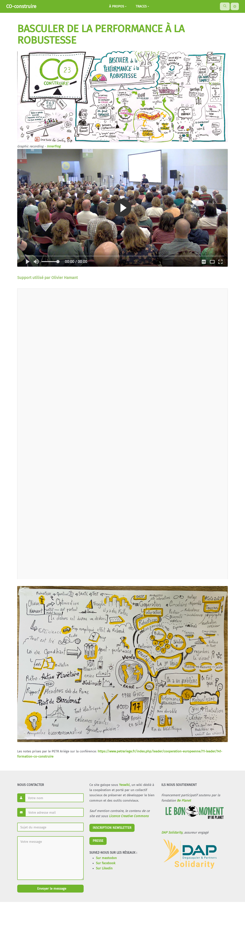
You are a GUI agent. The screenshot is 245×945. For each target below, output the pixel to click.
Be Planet (184, 801)
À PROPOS (118, 6)
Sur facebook (105, 863)
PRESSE (98, 841)
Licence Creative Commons (129, 816)
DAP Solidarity (171, 833)
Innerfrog (53, 146)
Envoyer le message (51, 889)
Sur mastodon (106, 858)
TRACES (142, 6)
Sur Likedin (104, 868)
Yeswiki (124, 785)
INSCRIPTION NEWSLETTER (112, 828)
